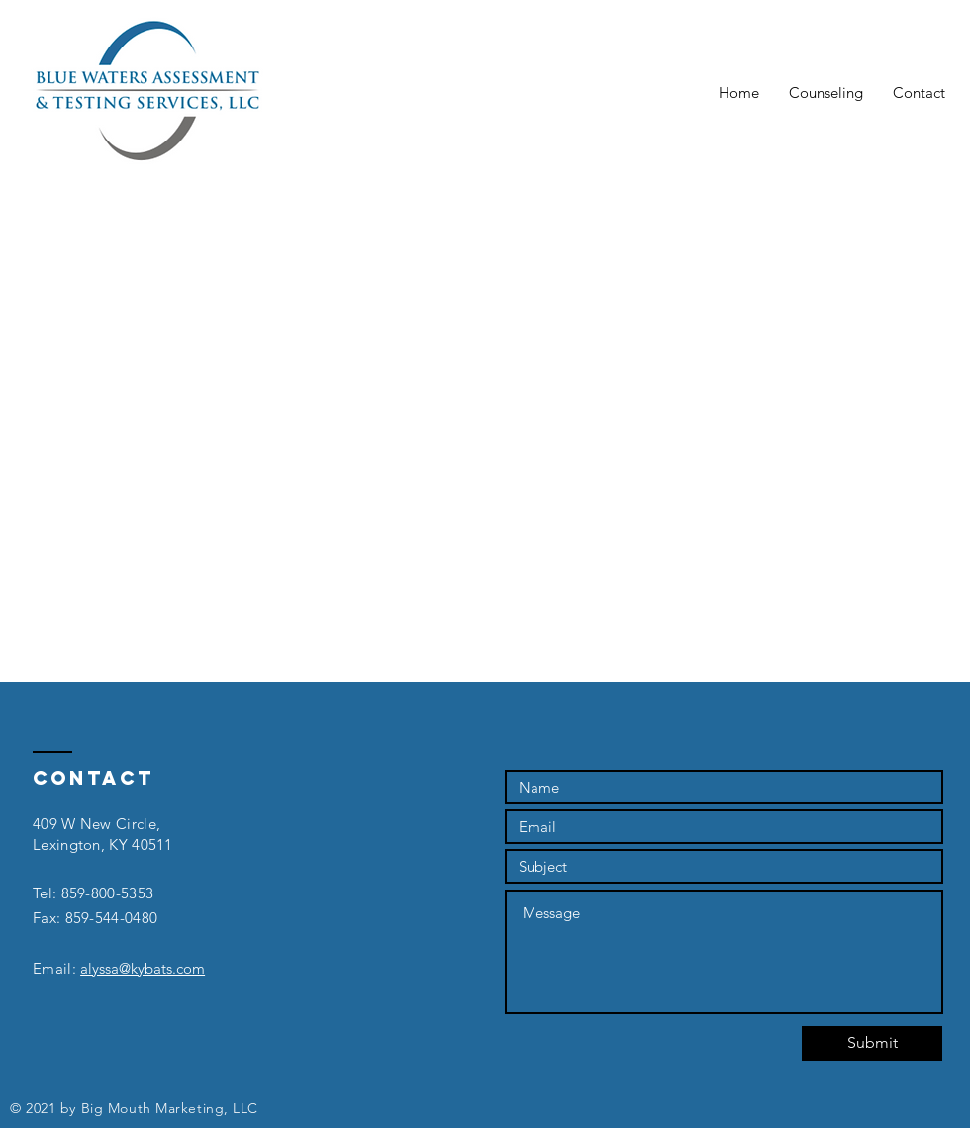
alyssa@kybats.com (142, 968)
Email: (56, 968)
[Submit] (872, 1043)
